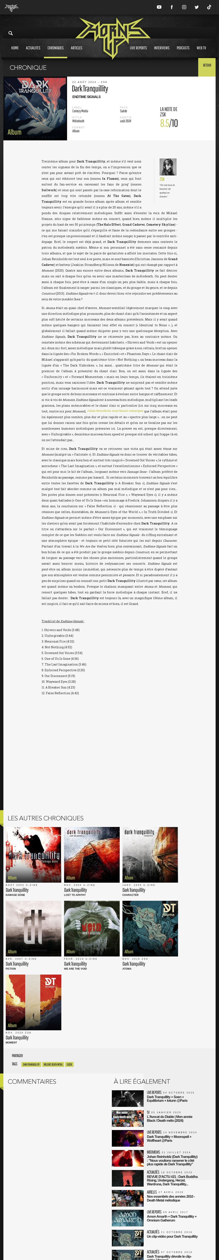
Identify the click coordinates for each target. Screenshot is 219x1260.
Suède (69, 954)
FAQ (72, 1244)
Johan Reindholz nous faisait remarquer (119, 411)
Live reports (138, 51)
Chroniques (55, 51)
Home (15, 51)
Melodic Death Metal (53, 954)
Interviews (161, 51)
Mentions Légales (80, 1231)
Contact (74, 1249)
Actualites (33, 51)
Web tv (201, 51)
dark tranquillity (31, 954)
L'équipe (74, 1240)
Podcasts (183, 51)
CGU (72, 1235)
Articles (76, 51)
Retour (205, 67)
